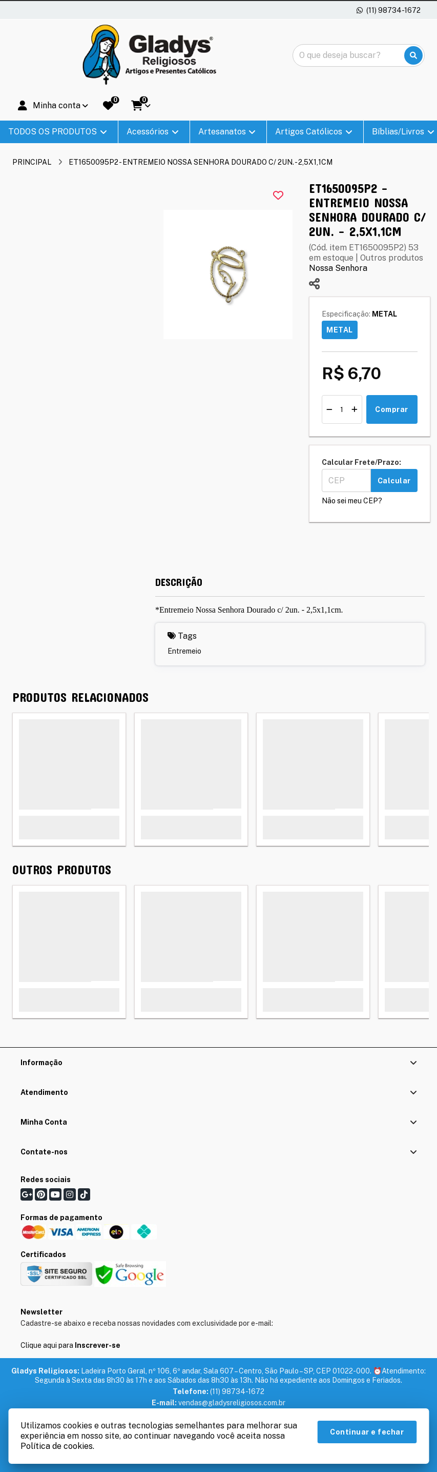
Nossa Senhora (338, 268)
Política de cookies (56, 1446)
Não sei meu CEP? (352, 501)
